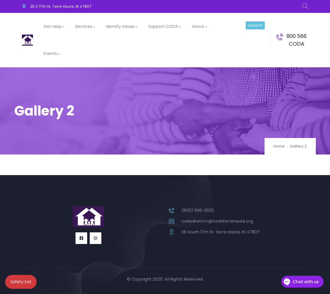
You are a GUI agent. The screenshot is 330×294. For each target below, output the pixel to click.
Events (51, 53)
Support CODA (165, 26)
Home (279, 146)
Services (85, 26)
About (200, 26)
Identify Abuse (122, 26)
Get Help (54, 26)
